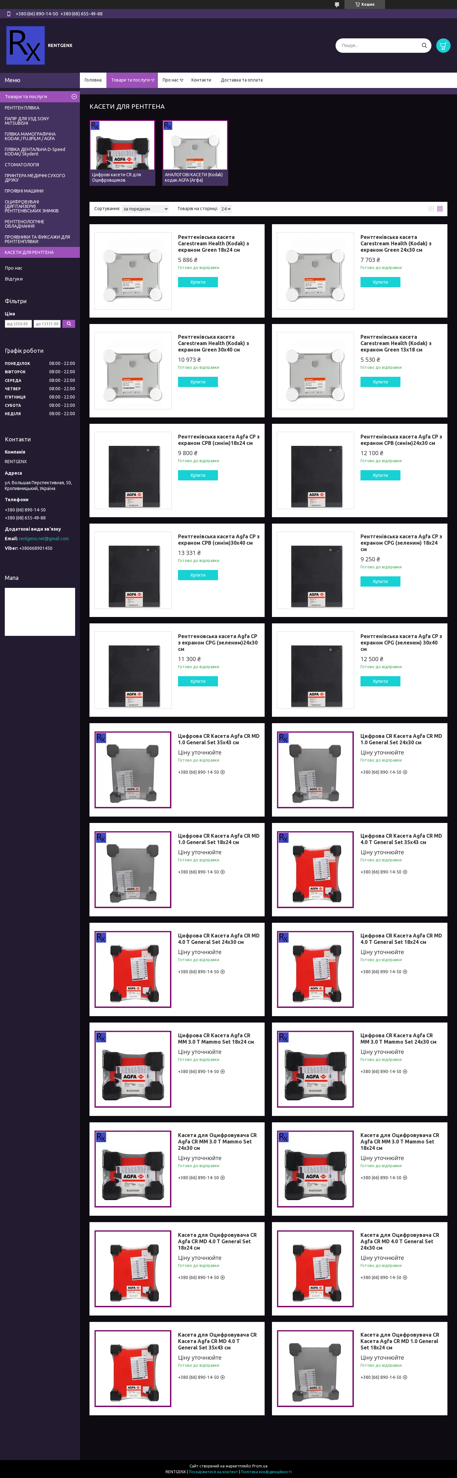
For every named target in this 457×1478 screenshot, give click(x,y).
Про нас (171, 80)
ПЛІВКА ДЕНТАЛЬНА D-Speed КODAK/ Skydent (35, 151)
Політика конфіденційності (266, 1472)
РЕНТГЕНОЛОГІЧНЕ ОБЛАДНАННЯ (24, 224)
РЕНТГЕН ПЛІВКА (22, 107)
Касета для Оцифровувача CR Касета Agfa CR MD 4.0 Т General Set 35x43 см (217, 1341)
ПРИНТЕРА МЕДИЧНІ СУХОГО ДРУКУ (35, 178)
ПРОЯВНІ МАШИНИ (24, 191)
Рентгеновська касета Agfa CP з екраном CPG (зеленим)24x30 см (218, 642)
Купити (198, 282)
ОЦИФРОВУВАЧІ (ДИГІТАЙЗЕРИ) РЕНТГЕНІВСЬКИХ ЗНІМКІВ (32, 206)
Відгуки (14, 278)
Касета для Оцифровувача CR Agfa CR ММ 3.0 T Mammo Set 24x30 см (217, 1141)
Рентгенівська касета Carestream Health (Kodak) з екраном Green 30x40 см (213, 343)
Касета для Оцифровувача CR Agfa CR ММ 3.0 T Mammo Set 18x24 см (399, 1141)
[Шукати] (424, 45)
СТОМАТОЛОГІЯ (22, 164)
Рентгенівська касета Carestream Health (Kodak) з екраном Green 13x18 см (395, 343)
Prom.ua (259, 1466)
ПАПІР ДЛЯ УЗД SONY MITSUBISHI (27, 121)
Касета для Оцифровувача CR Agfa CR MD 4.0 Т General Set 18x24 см (217, 1241)
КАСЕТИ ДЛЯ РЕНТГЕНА (29, 252)
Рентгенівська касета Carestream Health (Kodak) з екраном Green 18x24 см (213, 243)
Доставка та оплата (242, 80)
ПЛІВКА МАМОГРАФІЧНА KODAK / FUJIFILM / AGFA (30, 136)
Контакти (201, 80)
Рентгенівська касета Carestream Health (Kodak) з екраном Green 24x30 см (395, 243)
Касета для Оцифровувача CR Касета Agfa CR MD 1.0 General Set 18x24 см (399, 1341)
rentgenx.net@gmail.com (44, 538)
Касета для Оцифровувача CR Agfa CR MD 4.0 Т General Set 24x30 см (399, 1241)
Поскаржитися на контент (213, 1472)
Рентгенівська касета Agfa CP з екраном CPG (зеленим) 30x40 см (401, 642)
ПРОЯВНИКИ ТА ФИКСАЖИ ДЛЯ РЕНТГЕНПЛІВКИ (37, 239)
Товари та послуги (130, 80)
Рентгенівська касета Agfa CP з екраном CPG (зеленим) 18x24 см (401, 543)
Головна (93, 80)
